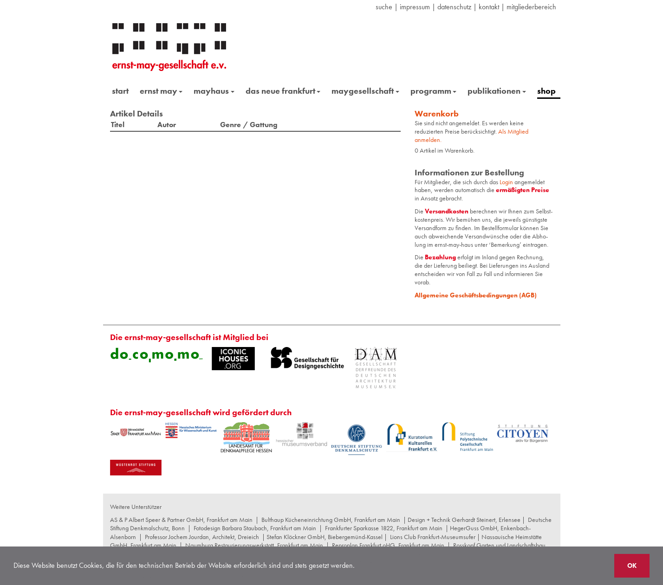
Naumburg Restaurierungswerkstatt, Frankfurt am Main (254, 545)
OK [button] (632, 565)
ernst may (161, 90)
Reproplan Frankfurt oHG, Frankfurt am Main (388, 545)
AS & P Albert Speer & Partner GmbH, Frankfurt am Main (181, 519)
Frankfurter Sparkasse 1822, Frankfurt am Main (383, 528)
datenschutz (454, 7)
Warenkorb (437, 113)
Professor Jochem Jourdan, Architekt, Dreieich (202, 537)
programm (433, 90)
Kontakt (489, 7)
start (120, 90)
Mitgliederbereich (531, 7)
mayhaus (214, 90)
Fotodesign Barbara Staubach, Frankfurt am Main (255, 528)
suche (384, 7)
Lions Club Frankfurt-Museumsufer (432, 537)
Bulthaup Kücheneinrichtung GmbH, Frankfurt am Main (330, 519)
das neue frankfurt (283, 90)
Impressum (415, 7)
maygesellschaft (365, 90)
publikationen (497, 90)
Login (507, 182)
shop (546, 90)
